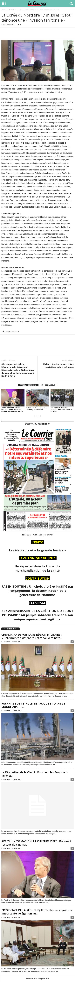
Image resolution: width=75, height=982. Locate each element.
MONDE (11, 10)
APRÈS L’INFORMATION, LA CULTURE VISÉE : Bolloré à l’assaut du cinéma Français (12, 409)
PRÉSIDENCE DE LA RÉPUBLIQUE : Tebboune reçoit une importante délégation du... (37, 911)
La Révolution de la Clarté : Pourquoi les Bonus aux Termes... (34, 774)
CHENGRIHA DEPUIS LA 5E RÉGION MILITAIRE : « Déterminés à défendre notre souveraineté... (31, 636)
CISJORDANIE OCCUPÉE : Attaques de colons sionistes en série (61, 409)
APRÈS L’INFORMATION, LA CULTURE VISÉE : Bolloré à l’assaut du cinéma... (36, 842)
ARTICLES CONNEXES (28, 385)
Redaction (5, 642)
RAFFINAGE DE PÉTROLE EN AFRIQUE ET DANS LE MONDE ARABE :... (33, 705)
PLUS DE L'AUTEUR (47, 385)
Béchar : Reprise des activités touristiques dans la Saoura (58, 365)
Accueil (3, 10)
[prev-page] (35, 415)
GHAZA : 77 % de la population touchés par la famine (37, 409)
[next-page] (39, 415)
